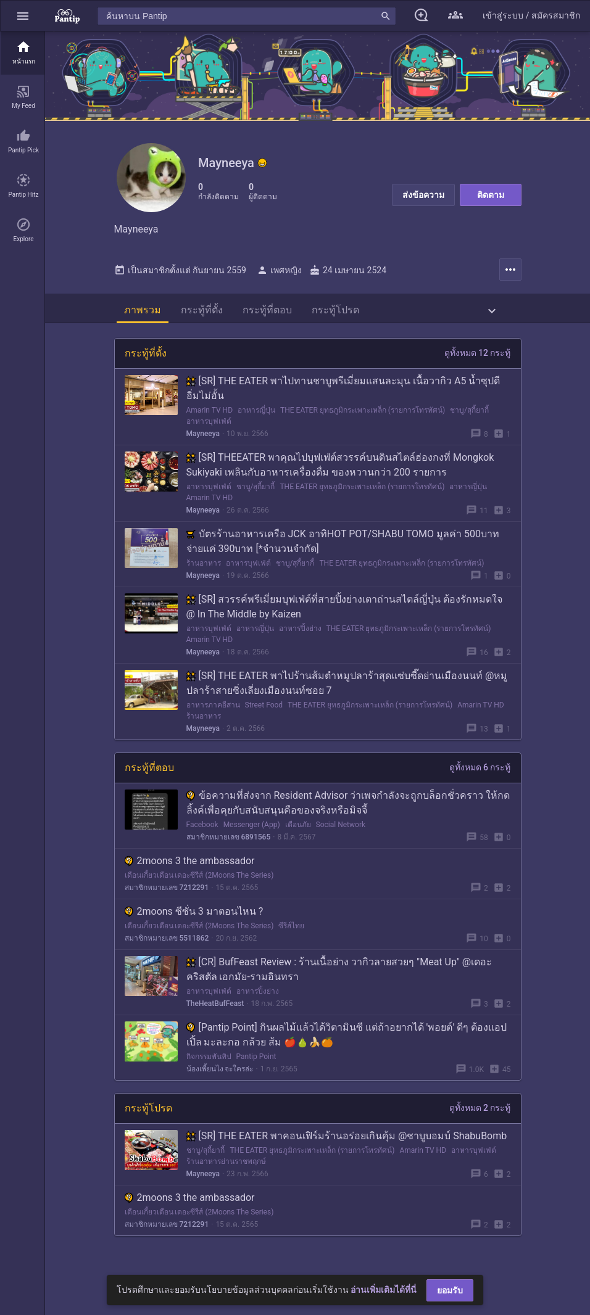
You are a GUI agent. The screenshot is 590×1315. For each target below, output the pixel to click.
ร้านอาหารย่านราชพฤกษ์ (226, 1166)
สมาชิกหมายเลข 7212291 (167, 892)
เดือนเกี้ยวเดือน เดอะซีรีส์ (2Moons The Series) (199, 880)
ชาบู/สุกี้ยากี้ (469, 415)
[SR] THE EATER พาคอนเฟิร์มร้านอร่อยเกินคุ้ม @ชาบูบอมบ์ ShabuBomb (346, 1141)
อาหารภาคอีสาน (213, 710)
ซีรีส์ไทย (291, 930)
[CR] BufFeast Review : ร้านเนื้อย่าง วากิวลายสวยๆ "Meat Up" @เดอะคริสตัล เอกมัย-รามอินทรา (339, 974)
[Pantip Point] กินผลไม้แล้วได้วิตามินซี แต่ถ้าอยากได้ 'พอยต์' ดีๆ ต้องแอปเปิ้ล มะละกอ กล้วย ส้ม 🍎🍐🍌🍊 (346, 1039)
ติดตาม (490, 195)
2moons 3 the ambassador (190, 866)
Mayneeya (203, 438)
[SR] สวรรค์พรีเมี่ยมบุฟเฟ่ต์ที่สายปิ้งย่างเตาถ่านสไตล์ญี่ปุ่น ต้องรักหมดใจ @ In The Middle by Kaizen (344, 611)
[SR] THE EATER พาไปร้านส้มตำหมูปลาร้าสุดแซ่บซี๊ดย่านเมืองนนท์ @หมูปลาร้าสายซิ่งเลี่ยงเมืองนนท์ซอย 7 (347, 688)
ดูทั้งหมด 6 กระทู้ (480, 772)
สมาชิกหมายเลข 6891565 (228, 842)
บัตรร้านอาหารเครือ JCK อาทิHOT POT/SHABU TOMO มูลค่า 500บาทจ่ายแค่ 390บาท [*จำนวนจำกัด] (342, 546)
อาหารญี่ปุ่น (256, 415)
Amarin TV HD (209, 415)
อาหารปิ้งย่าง (300, 633)
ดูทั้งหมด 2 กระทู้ (480, 1112)
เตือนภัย (298, 829)
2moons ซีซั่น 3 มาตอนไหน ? (194, 916)
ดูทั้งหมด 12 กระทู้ (477, 357)
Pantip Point (256, 1061)
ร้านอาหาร (203, 568)
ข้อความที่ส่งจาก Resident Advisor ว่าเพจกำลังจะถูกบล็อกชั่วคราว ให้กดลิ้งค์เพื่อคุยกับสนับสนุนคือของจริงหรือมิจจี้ (348, 807)
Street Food (264, 710)
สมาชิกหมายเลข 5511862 (167, 943)
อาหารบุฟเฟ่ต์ (208, 426)
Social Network (340, 829)
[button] (23, 16)
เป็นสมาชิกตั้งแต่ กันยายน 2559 (180, 275)
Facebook (202, 829)
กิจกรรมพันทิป (208, 1061)
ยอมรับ (450, 1290)
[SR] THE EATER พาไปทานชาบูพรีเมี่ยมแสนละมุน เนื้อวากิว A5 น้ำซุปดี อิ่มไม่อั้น (343, 393)
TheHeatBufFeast (215, 1008)
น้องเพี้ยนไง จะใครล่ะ (220, 1074)
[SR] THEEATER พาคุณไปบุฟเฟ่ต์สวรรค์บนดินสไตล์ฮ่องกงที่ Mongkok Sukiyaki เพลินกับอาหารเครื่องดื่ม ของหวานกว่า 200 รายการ (340, 469)
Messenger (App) (251, 829)
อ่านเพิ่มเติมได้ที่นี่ (384, 1290)
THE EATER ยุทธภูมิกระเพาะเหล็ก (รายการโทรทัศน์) (362, 415)
